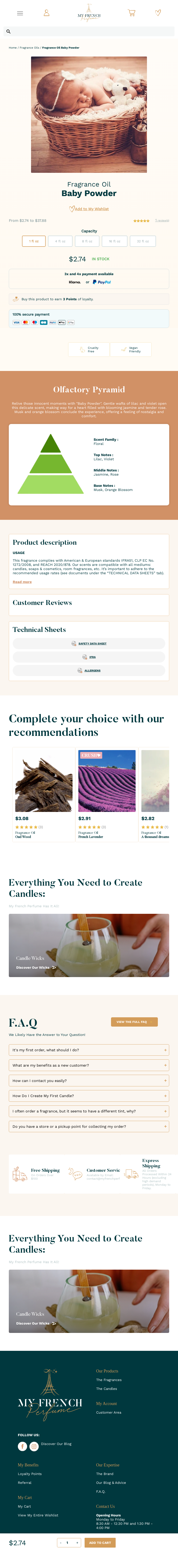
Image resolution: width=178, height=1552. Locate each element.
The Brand (104, 1474)
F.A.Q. (100, 1491)
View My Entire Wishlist (38, 1515)
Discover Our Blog (56, 1444)
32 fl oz (143, 241)
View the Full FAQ (134, 1022)
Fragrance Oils (29, 47)
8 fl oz (87, 241)
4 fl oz (60, 241)
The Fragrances (109, 1380)
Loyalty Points (30, 1474)
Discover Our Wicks (36, 967)
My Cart (24, 1506)
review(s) (162, 220)
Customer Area (108, 1412)
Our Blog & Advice (111, 1483)
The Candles (106, 1389)
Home (13, 47)
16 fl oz (114, 241)
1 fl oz (33, 241)
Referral (25, 1483)
